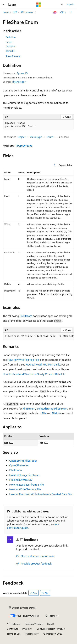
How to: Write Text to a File (23, 359)
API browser (26, 12)
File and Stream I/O (20, 479)
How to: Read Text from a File (43, 364)
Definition (11, 37)
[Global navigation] (3, 5)
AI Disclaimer (14, 624)
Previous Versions (34, 624)
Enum (49, 137)
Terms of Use (13, 633)
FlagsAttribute (24, 145)
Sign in (70, 4)
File (44, 413)
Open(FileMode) (19, 465)
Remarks (10, 50)
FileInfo (56, 413)
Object (21, 137)
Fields (8, 42)
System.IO (22, 73)
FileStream (26, 316)
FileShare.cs (18, 81)
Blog (49, 624)
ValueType (36, 137)
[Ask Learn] (55, 12)
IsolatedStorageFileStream (51, 408)
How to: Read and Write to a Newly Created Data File (34, 374)
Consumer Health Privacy (50, 628)
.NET (14, 12)
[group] (38, 336)
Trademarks (31, 633)
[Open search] (62, 5)
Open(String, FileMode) (23, 460)
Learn (6, 12)
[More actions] (71, 12)
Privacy (26, 628)
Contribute (12, 628)
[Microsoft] (38, 4)
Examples (10, 46)
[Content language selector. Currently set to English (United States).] (22, 607)
